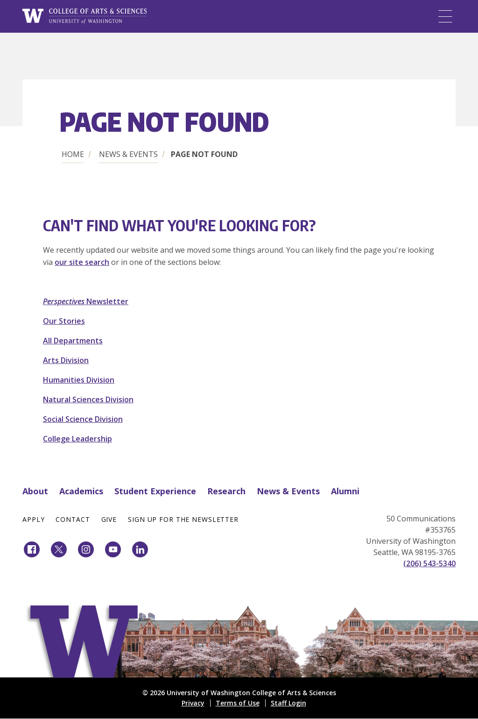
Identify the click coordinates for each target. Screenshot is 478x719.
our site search (82, 262)
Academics (81, 491)
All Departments (73, 340)
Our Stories (64, 321)
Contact (73, 519)
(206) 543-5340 (429, 563)
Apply (33, 519)
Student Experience (155, 491)
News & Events (128, 154)
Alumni (345, 491)
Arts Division (66, 360)
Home (73, 154)
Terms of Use (238, 702)
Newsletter (85, 301)
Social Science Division (83, 419)
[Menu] (445, 16)
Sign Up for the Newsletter (183, 519)
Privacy (193, 702)
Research (226, 491)
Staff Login (288, 702)
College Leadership (77, 439)
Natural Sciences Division (88, 399)
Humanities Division (78, 380)
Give (109, 519)
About (35, 491)
